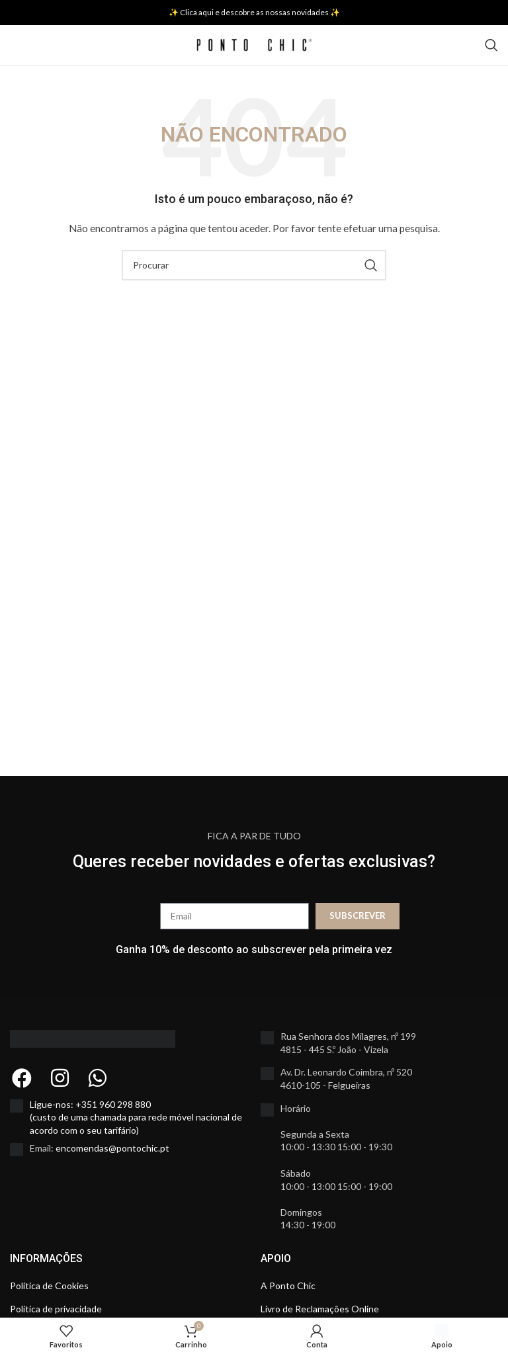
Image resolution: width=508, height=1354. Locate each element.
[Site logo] (254, 44)
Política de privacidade (56, 1308)
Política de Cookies (49, 1285)
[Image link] (92, 1037)
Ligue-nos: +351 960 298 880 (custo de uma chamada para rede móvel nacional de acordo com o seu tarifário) (136, 1117)
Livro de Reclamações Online (320, 1308)
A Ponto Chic (288, 1285)
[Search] (491, 45)
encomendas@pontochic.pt (112, 1148)
